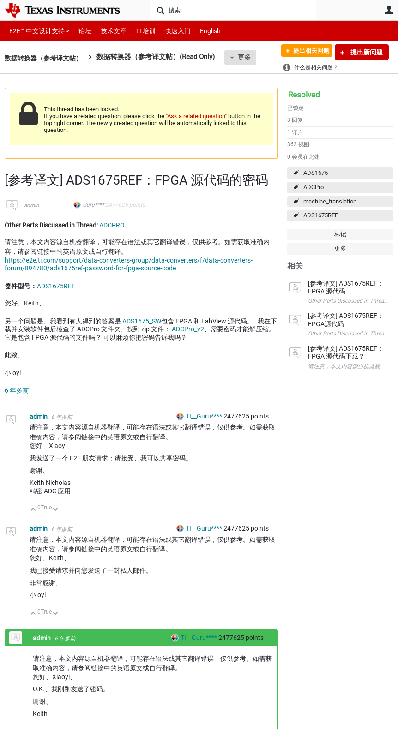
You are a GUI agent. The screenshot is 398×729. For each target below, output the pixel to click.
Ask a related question (196, 116)
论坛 (80, 30)
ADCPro (313, 187)
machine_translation (329, 201)
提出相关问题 (307, 52)
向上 (33, 510)
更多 (249, 57)
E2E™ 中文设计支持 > (37, 30)
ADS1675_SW (141, 321)
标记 (340, 234)
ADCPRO (112, 225)
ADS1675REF (320, 215)
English (199, 30)
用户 (388, 9)
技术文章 (107, 30)
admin (31, 205)
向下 (56, 510)
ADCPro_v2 (188, 329)
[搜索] (233, 10)
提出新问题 (366, 52)
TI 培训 (137, 30)
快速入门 (169, 30)
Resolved (304, 94)
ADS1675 (315, 172)
